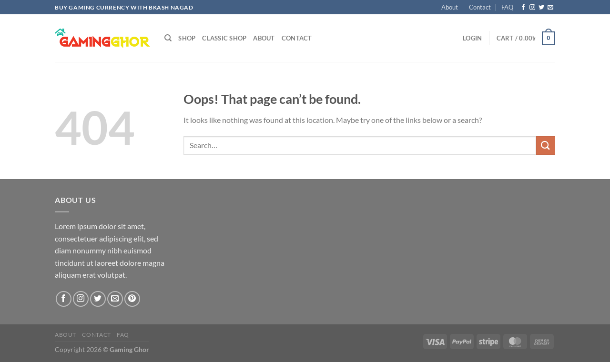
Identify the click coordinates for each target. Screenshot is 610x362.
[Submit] (545, 145)
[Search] (168, 38)
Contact (480, 7)
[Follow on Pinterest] (132, 299)
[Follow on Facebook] (523, 7)
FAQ (507, 7)
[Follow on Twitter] (541, 7)
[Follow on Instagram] (532, 7)
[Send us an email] (550, 7)
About (449, 7)
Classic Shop (224, 38)
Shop (186, 38)
